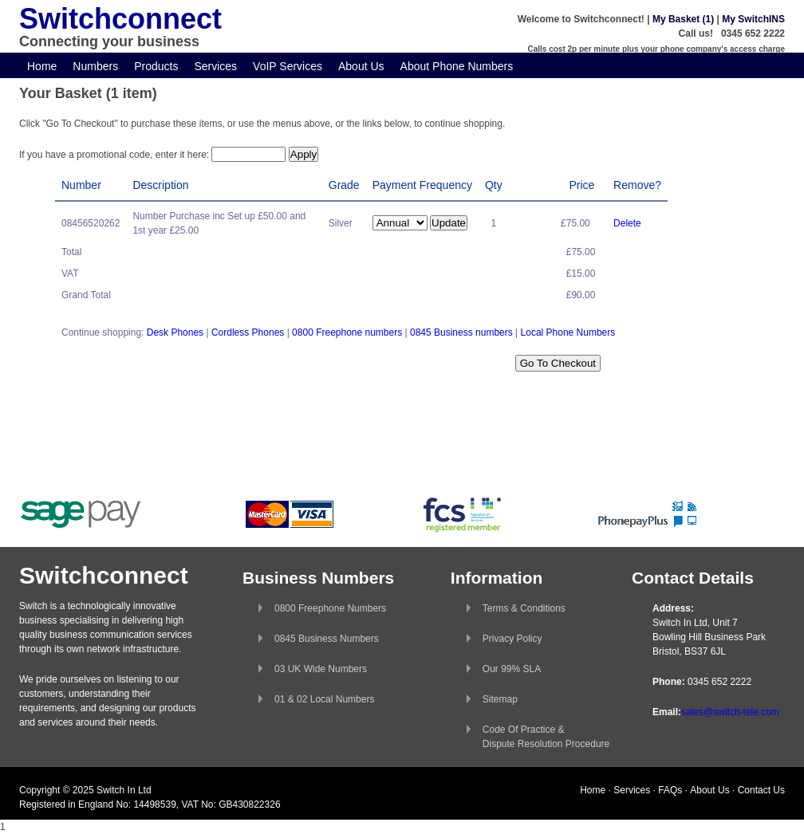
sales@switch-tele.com (730, 712)
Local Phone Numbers (568, 332)
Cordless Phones (247, 332)
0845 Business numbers (461, 332)
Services (215, 66)
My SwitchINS (753, 19)
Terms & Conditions (524, 608)
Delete (627, 223)
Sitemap (500, 699)
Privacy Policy (512, 638)
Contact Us (761, 790)
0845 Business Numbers (326, 638)
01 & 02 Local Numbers (324, 699)
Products (156, 66)
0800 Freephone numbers (347, 332)
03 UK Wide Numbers (320, 669)
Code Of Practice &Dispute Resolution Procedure (546, 736)
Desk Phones (175, 332)
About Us (361, 66)
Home (42, 66)
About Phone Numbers (457, 66)
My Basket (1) (683, 19)
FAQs (670, 790)
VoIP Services (287, 66)
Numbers (95, 66)
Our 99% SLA (512, 669)
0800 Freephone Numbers (330, 608)
